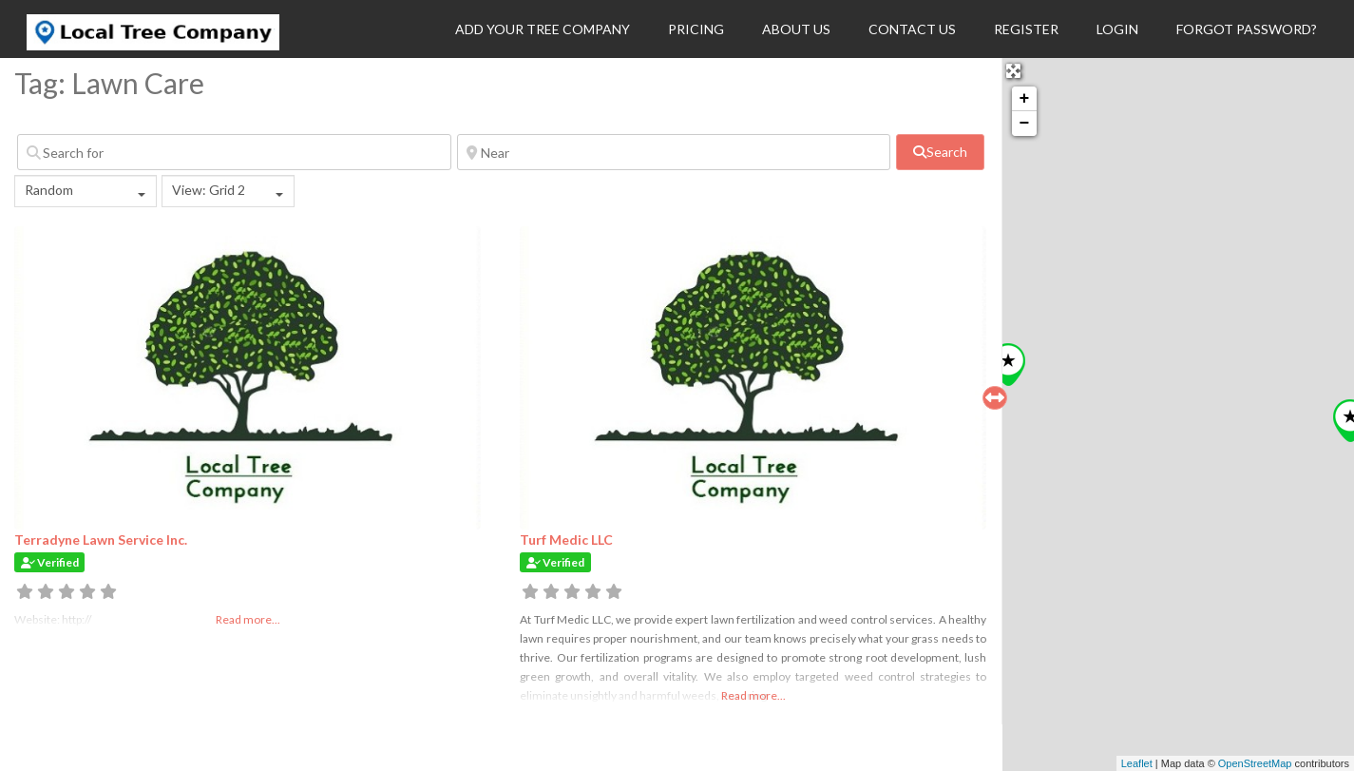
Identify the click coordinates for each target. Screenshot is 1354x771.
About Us (796, 29)
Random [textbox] (49, 190)
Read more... (753, 695)
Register (1026, 29)
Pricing (696, 29)
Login (1117, 29)
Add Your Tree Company (542, 29)
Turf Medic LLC (566, 539)
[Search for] (234, 152)
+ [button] (1025, 98)
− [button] (1025, 123)
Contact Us (912, 29)
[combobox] (85, 191)
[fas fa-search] (939, 152)
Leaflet (1137, 763)
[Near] (674, 152)
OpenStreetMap (1255, 763)
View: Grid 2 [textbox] (208, 190)
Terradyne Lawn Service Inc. (100, 539)
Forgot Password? (1246, 29)
